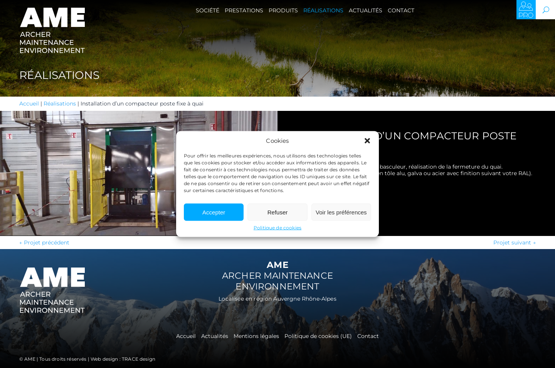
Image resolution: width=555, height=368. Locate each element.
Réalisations (323, 10)
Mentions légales (256, 336)
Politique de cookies (277, 228)
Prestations (244, 10)
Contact (401, 10)
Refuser (277, 212)
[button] (367, 141)
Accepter (213, 212)
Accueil (29, 103)
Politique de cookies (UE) (318, 336)
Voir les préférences (341, 212)
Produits (283, 10)
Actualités (365, 10)
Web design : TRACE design (123, 359)
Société (207, 10)
